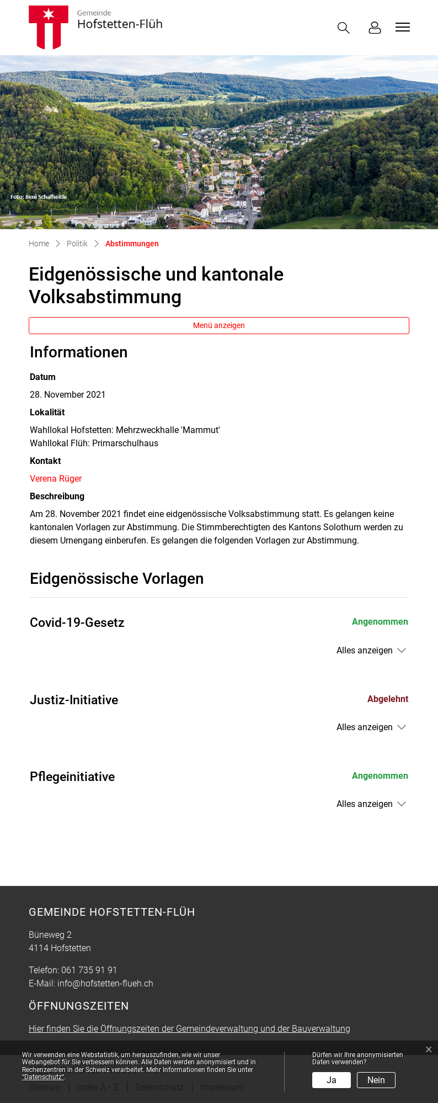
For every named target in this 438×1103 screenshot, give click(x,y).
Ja (331, 1080)
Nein (376, 1080)
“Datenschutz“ (43, 1077)
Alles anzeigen (364, 650)
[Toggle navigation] (401, 27)
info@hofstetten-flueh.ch (105, 983)
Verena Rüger (56, 478)
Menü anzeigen (219, 325)
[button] (345, 28)
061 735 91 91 (89, 970)
